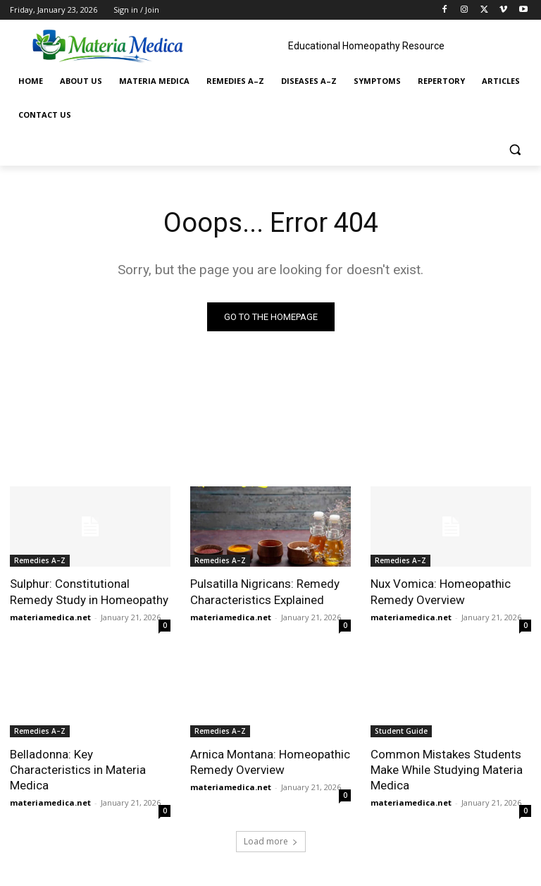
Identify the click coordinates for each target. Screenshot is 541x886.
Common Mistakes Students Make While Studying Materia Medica (447, 769)
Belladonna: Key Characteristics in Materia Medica (78, 769)
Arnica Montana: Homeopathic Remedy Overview (270, 762)
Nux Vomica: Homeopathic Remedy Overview (441, 591)
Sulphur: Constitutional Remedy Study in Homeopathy (89, 591)
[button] (514, 149)
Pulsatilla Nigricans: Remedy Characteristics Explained (265, 591)
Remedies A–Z (40, 560)
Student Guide (401, 731)
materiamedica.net (50, 617)
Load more (271, 841)
